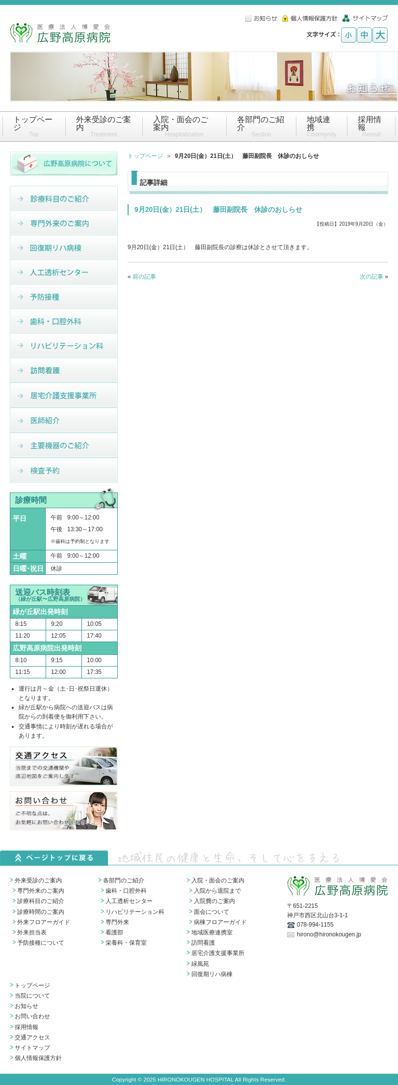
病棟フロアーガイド (220, 922)
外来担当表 (32, 932)
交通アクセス (32, 1037)
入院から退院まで (217, 890)
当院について (32, 995)
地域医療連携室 (212, 932)
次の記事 (371, 276)
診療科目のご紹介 (40, 901)
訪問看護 (203, 942)
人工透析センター (129, 901)
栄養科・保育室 (126, 942)
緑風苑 (200, 963)
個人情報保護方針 (38, 1058)
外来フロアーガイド (43, 922)
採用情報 (26, 1027)
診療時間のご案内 (40, 911)
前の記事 (144, 276)
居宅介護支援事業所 (217, 953)
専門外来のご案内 (40, 890)
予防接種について (40, 942)
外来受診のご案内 (38, 880)
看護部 (114, 932)
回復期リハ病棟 (212, 974)
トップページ (145, 156)
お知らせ (26, 1006)
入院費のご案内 (214, 901)
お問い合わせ (32, 1016)
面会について (211, 911)
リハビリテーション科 (135, 911)
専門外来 (117, 922)
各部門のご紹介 (123, 880)
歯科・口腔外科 (126, 890)
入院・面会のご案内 (217, 880)
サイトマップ (32, 1047)
